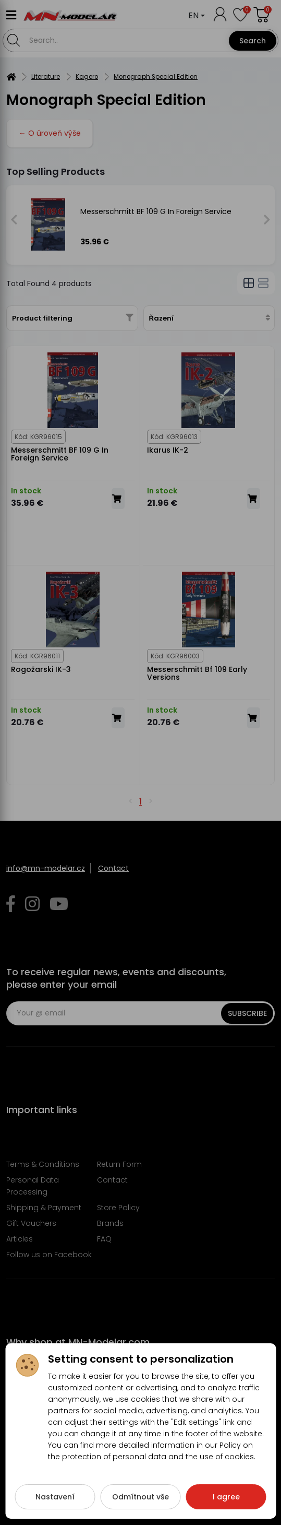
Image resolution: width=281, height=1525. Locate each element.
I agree (226, 1500)
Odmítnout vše (140, 1500)
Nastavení (55, 1500)
